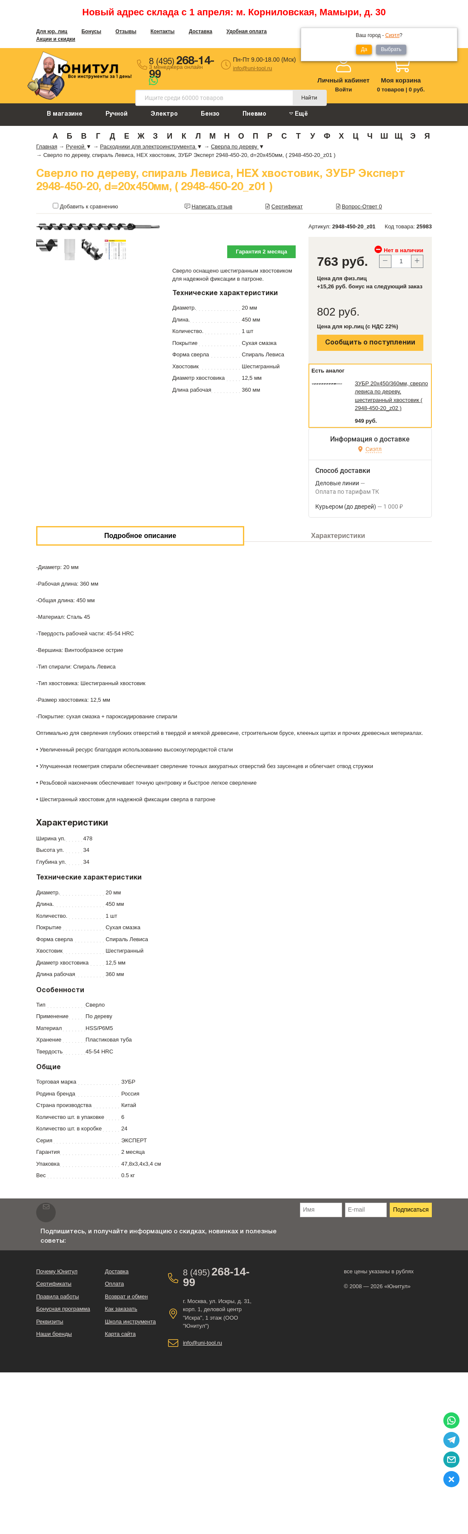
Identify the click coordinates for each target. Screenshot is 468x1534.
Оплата (114, 1284)
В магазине (65, 114)
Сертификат (287, 206)
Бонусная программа (63, 1309)
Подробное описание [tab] (140, 535)
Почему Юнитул (56, 1271)
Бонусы (91, 31)
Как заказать (121, 1309)
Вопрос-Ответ (362, 206)
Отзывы (125, 31)
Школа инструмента (130, 1321)
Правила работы (57, 1296)
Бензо (210, 114)
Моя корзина (401, 80)
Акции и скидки (55, 39)
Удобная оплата (246, 31)
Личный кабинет (343, 80)
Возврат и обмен (126, 1296)
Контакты (163, 31)
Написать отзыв (211, 206)
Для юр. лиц (51, 31)
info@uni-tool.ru (252, 68)
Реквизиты (49, 1321)
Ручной (117, 114)
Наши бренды (54, 1334)
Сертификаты (53, 1284)
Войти (343, 89)
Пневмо (254, 114)
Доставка (200, 31)
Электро (164, 114)
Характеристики (338, 535)
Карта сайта (120, 1334)
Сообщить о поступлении (370, 343)
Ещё (298, 114)
